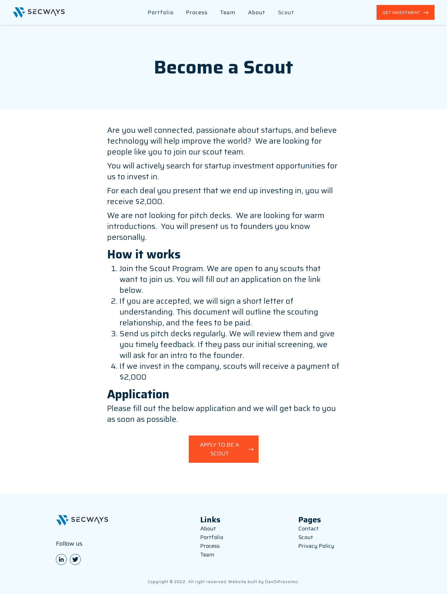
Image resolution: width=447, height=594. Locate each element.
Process (197, 12)
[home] (38, 13)
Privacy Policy (316, 546)
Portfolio (161, 12)
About (256, 12)
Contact (308, 528)
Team (228, 12)
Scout (286, 12)
